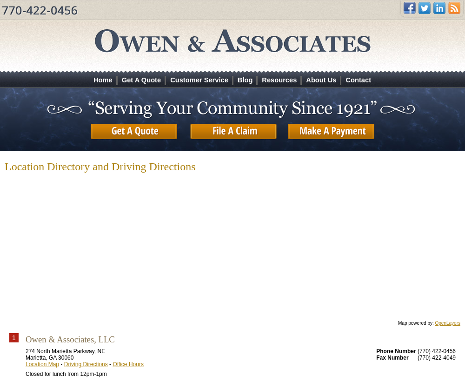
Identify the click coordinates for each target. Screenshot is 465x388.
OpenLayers (447, 323)
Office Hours (128, 364)
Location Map (42, 364)
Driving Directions (86, 364)
